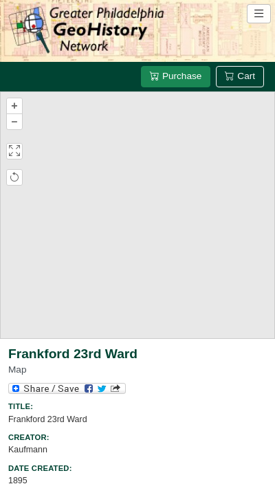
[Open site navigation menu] (259, 13)
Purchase (175, 76)
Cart (240, 76)
